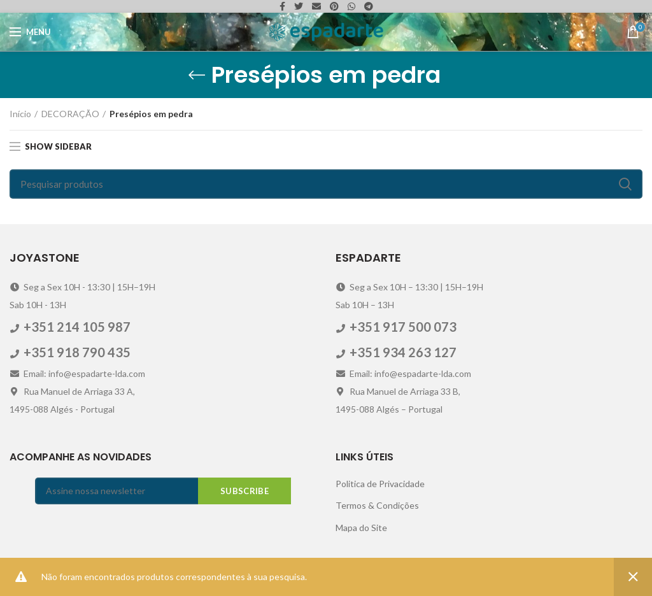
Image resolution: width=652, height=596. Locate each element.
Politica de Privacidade (380, 483)
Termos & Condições (377, 505)
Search (625, 184)
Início (20, 113)
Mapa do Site (361, 527)
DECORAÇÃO (70, 113)
